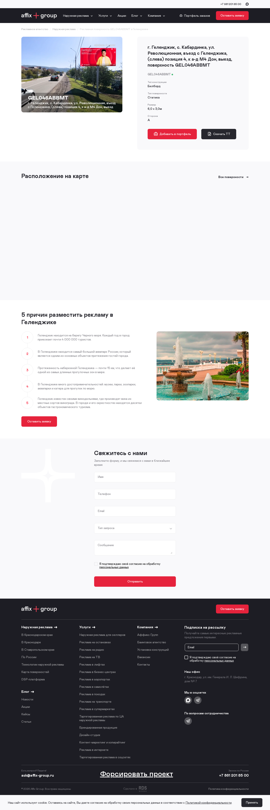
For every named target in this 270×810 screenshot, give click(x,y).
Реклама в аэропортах (94, 679)
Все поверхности (233, 177)
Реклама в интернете (93, 749)
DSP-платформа (33, 679)
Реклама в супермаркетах (97, 709)
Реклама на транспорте (95, 701)
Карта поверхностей (35, 672)
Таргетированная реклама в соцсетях (104, 757)
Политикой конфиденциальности (209, 802)
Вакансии (143, 657)
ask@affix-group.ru (37, 775)
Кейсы (25, 714)
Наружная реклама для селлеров (102, 634)
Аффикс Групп (147, 634)
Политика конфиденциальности (228, 788)
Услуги (103, 15)
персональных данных (114, 567)
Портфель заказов (195, 15)
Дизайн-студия (89, 735)
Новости (27, 699)
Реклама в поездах (92, 694)
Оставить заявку (232, 15)
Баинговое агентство (151, 642)
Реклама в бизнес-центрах (97, 672)
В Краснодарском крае (37, 634)
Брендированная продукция (98, 727)
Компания (154, 15)
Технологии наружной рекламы (42, 664)
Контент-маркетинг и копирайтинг (102, 742)
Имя (100, 476)
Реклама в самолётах (94, 686)
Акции (122, 15)
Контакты (143, 664)
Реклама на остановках (95, 642)
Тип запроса (106, 528)
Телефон (104, 493)
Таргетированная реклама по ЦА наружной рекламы (101, 718)
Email (101, 511)
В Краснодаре (31, 642)
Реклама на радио (91, 649)
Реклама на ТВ (89, 657)
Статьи (26, 721)
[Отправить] (244, 647)
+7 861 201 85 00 (230, 4)
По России (28, 657)
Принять (252, 802)
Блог (134, 15)
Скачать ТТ (218, 134)
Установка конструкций (153, 649)
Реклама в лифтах (92, 664)
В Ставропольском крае (37, 649)
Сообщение (106, 545)
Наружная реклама (76, 15)
